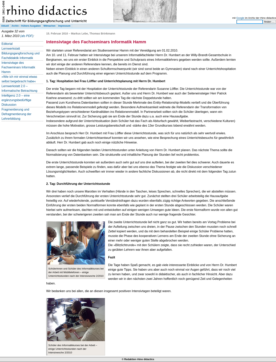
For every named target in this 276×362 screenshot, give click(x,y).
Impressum (64, 26)
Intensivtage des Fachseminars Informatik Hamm (18, 67)
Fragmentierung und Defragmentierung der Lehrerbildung (16, 114)
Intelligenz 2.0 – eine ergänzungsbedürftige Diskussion (16, 100)
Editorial (7, 43)
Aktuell (5, 26)
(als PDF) (26, 36)
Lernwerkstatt (11, 48)
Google (240, 17)
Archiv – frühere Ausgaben (26, 26)
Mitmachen (50, 26)
